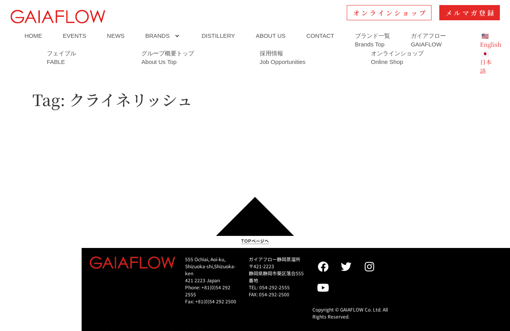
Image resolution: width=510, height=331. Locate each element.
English (490, 44)
